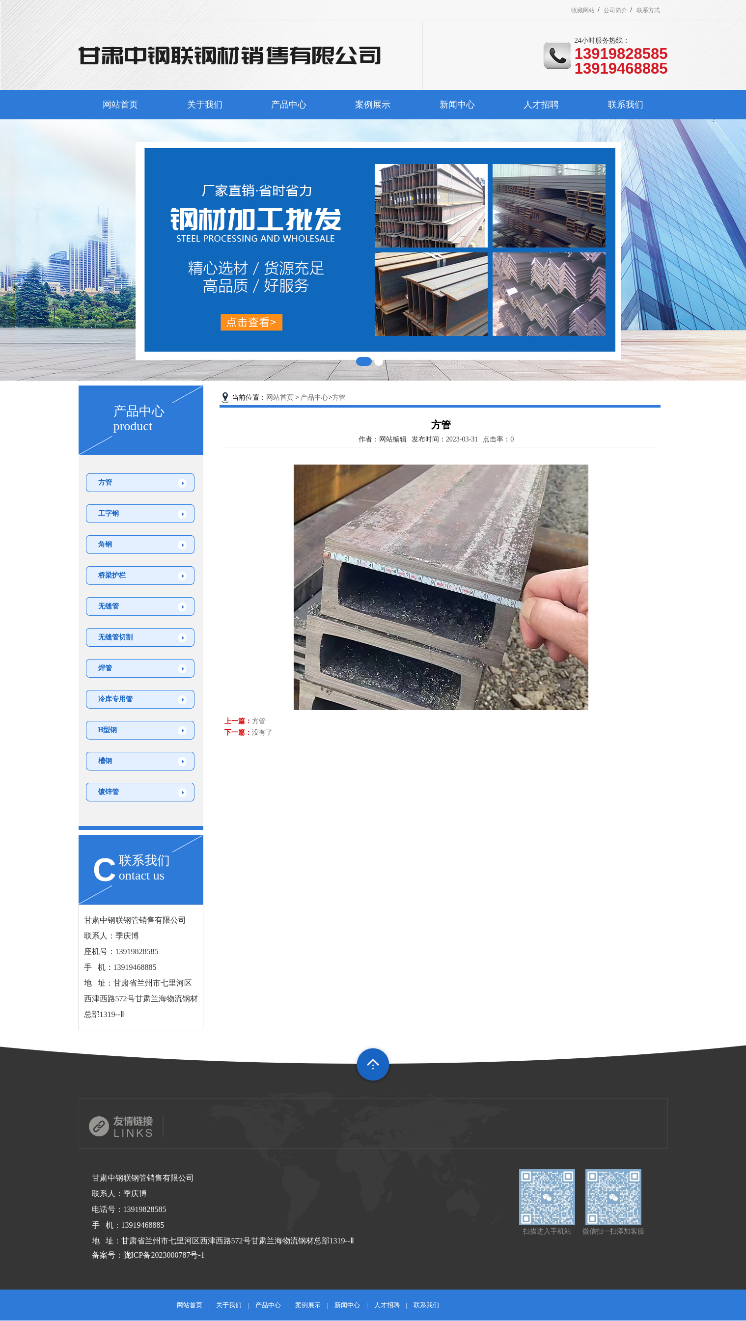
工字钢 (108, 513)
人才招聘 (541, 105)
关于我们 (204, 105)
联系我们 (625, 105)
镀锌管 (108, 792)
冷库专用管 (115, 699)
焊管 (105, 668)
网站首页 (120, 105)
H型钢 (107, 730)
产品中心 (288, 105)
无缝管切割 (115, 637)
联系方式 (648, 10)
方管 (105, 482)
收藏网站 (583, 10)
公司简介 (615, 10)
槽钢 (105, 761)
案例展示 (372, 105)
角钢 (105, 544)
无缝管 (108, 606)
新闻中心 (457, 105)
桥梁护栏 (112, 575)
